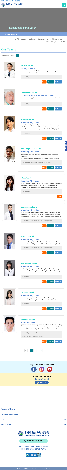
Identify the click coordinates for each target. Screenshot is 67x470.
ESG (2, 419)
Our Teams (62, 41)
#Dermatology (26, 77)
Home (14, 39)
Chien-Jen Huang (27, 92)
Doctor (17, 55)
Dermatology (51, 41)
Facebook (34, 369)
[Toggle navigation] (64, 5)
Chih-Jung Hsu (27, 319)
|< (26, 350)
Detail (44, 82)
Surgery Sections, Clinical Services (51, 39)
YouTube (49, 369)
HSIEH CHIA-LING (28, 263)
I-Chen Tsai (25, 178)
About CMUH (6, 424)
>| (41, 350)
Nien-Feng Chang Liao (30, 149)
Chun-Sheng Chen (28, 207)
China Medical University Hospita (33, 433)
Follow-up (58, 82)
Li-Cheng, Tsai (26, 292)
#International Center (37, 333)
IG (41, 369)
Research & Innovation (9, 414)
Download (43, 382)
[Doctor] (10, 55)
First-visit (51, 82)
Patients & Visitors (8, 409)
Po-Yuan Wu (25, 65)
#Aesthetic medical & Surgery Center (41, 162)
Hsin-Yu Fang (26, 119)
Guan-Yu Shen (26, 236)
